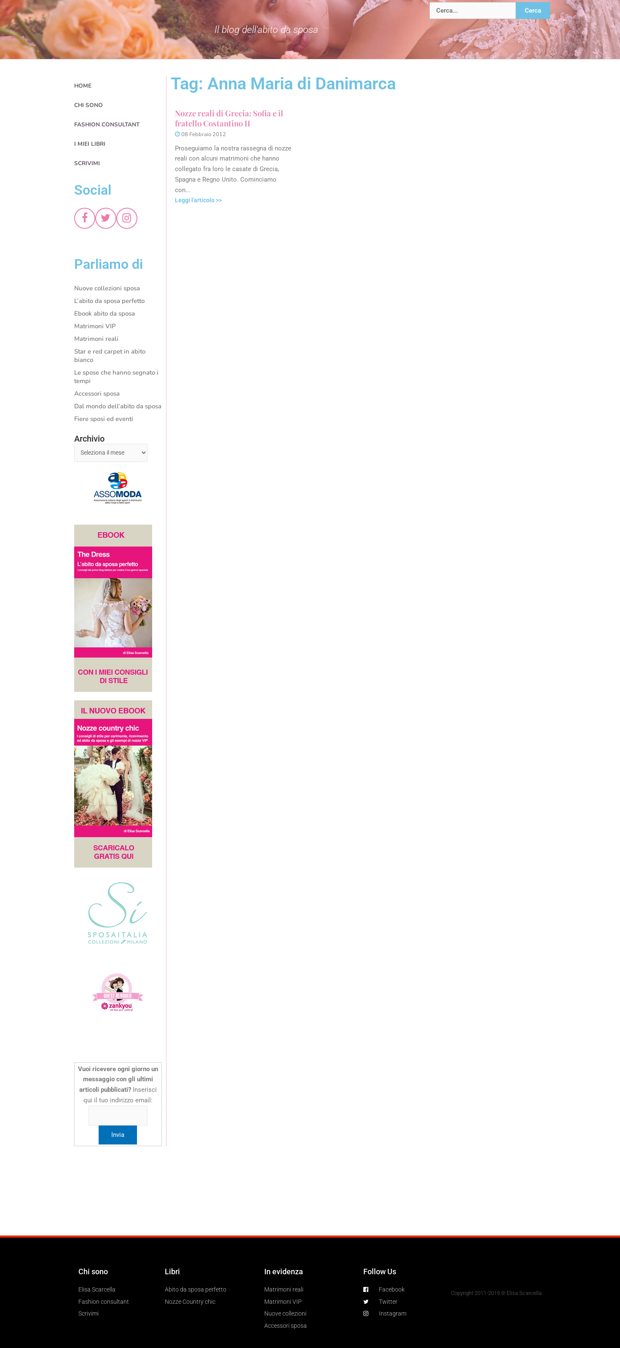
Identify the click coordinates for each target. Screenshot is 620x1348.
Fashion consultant (107, 125)
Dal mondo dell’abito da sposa (117, 406)
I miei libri (89, 144)
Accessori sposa (97, 393)
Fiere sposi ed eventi (103, 419)
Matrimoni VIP (95, 326)
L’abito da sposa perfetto (109, 301)
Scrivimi (87, 163)
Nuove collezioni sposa (107, 288)
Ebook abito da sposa (104, 313)
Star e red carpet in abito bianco (109, 355)
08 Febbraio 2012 (203, 135)
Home (82, 86)
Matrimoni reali (96, 339)
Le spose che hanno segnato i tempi (116, 376)
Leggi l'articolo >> (200, 201)
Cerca (533, 10)
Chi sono (88, 105)
